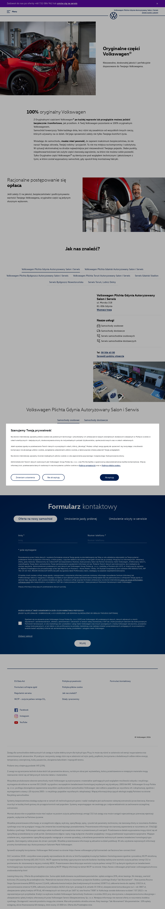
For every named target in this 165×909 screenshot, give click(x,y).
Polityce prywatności (87, 465)
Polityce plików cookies (111, 465)
